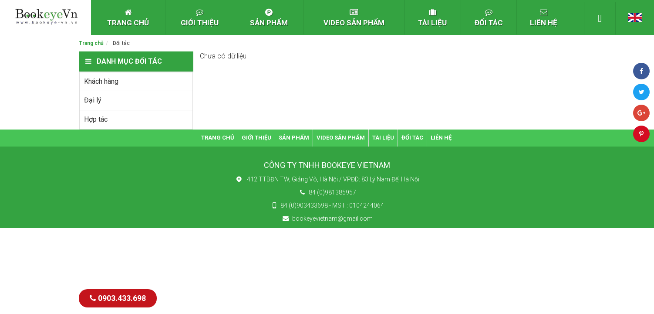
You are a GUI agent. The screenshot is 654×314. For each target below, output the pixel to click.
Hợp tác (96, 119)
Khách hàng (101, 81)
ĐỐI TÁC (489, 17)
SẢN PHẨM (269, 17)
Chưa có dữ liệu (223, 56)
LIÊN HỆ (543, 17)
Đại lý (92, 100)
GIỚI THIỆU (200, 17)
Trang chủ (91, 43)
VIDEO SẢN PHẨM (354, 17)
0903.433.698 (118, 298)
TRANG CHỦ (128, 17)
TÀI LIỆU (432, 17)
